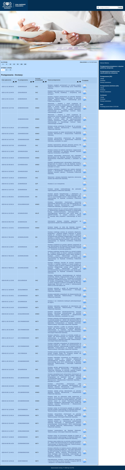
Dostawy (102, 80)
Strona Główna (104, 63)
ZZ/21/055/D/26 (22, 280)
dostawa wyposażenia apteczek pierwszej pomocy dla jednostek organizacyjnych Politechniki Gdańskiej (64, 145)
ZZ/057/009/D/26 (23, 461)
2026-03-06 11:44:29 (8, 392)
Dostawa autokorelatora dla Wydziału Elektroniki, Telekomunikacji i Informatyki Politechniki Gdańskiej (64, 431)
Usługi (102, 78)
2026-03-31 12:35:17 (8, 301)
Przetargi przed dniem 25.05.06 (109, 106)
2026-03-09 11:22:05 (8, 280)
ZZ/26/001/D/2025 (23, 237)
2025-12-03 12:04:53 (8, 92)
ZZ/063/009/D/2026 (23, 415)
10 (10, 64)
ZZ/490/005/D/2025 (23, 158)
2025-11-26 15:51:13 (8, 361)
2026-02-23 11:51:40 (8, 353)
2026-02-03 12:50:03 (8, 133)
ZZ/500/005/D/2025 (23, 139)
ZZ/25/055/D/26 (22, 247)
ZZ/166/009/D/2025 (23, 361)
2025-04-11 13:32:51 (8, 228)
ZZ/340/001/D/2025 (23, 196)
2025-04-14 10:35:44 (8, 213)
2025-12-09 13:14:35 (8, 307)
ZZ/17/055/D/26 (22, 353)
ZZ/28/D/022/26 (22, 222)
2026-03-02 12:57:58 (8, 108)
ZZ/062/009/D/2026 (23, 423)
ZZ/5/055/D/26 (22, 145)
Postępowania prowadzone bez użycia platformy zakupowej (109, 72)
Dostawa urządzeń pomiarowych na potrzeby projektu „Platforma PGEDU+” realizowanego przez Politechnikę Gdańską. (64, 86)
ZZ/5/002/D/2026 (23, 151)
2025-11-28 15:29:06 (8, 329)
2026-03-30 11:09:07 (8, 247)
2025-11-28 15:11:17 (8, 338)
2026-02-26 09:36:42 (8, 164)
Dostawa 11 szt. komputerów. (56, 183)
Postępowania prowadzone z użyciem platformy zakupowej (111, 67)
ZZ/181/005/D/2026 (23, 314)
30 (14, 64)
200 (25, 64)
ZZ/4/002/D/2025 (23, 171)
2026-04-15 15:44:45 (8, 423)
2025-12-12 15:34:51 (8, 295)
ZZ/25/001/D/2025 (23, 256)
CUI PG (72, 468)
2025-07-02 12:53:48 (8, 409)
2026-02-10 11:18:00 (8, 151)
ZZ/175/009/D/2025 (23, 329)
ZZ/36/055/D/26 (22, 183)
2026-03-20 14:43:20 (8, 314)
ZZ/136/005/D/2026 (23, 392)
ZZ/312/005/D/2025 (23, 204)
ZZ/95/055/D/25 (22, 86)
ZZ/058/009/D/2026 (23, 452)
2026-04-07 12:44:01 (8, 452)
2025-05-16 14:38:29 (8, 158)
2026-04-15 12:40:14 (8, 415)
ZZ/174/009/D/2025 (23, 338)
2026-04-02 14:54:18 (8, 461)
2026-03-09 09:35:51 (8, 378)
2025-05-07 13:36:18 (8, 178)
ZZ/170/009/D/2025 (23, 346)
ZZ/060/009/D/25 (23, 437)
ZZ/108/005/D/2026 (23, 401)
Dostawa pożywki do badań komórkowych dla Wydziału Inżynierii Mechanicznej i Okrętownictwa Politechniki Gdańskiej (64, 133)
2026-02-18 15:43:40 (8, 401)
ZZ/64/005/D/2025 (23, 133)
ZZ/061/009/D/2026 (23, 431)
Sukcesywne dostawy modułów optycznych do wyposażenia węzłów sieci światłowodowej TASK (64, 221)
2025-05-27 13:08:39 (8, 437)
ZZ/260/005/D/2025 (23, 228)
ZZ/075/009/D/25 (23, 409)
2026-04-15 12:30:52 (8, 183)
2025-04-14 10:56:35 (8, 171)
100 (21, 64)
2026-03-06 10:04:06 (8, 386)
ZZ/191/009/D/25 (23, 289)
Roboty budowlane (105, 82)
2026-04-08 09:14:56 (8, 443)
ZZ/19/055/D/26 (22, 301)
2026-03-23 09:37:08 (8, 222)
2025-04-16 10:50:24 (8, 204)
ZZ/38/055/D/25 (22, 178)
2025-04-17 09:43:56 (8, 237)
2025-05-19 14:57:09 (8, 139)
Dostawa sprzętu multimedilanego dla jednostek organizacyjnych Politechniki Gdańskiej (64, 189)
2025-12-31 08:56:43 (8, 86)
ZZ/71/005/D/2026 (23, 127)
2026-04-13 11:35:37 (8, 431)
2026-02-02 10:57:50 (8, 145)
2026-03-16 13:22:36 (8, 369)
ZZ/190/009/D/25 (23, 295)
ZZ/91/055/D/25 (22, 92)
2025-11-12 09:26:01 (8, 196)
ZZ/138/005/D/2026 (23, 378)
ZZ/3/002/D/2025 (23, 213)
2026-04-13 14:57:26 (8, 189)
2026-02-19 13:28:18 (8, 127)
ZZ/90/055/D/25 (22, 99)
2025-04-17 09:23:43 (8, 256)
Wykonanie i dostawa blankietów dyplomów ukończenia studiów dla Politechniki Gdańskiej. (64, 177)
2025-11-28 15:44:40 (8, 321)
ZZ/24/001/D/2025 (23, 268)
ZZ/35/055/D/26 (22, 189)
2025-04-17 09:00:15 (8, 268)
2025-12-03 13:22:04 (8, 99)
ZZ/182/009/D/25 (23, 307)
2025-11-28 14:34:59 (8, 346)
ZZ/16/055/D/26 (22, 369)
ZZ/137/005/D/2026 (23, 386)
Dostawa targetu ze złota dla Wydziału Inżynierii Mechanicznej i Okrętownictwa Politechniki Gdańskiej (64, 227)
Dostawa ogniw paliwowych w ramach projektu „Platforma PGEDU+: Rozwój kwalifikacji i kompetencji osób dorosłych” (64, 92)
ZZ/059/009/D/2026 (23, 443)
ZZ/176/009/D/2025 (23, 321)
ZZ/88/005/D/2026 (23, 108)
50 (17, 64)
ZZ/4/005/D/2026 (23, 164)
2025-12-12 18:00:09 (8, 289)
